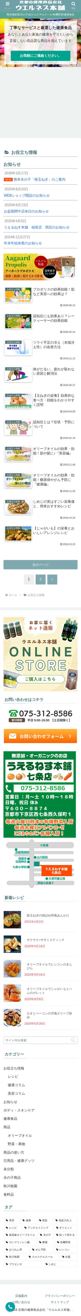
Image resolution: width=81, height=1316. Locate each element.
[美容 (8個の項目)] (12, 1220)
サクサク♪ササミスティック (46, 940)
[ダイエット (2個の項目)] (65, 1228)
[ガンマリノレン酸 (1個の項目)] (20, 1242)
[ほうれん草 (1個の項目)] (16, 1250)
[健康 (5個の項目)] (28, 1220)
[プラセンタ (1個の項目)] (23, 1264)
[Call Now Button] (10, 1307)
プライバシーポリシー (60, 1296)
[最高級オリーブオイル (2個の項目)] (20, 1235)
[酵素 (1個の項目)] (45, 1242)
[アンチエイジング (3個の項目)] (37, 1228)
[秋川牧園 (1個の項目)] (15, 1257)
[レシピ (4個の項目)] (13, 1228)
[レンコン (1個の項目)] (65, 1250)
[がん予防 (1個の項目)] (41, 1250)
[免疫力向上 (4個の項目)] (65, 1220)
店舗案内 (21, 1296)
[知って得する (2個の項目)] (65, 1235)
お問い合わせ (21, 1302)
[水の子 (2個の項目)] (45, 1235)
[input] (40, 1040)
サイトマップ (60, 1302)
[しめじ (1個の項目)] (60, 1264)
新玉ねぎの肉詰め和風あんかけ (48, 915)
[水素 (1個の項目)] (68, 1257)
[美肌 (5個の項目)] (45, 1220)
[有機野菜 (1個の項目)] (66, 1242)
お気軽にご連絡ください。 (40, 55)
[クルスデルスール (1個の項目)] (43, 1257)
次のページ (40, 565)
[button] (73, 1040)
